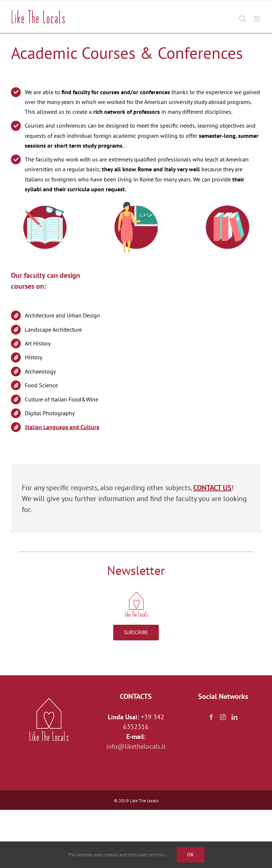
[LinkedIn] (234, 717)
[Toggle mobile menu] (257, 15)
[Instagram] (223, 717)
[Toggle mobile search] (242, 15)
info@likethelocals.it (136, 746)
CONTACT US (212, 487)
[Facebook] (211, 717)
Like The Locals (144, 800)
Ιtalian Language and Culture (62, 427)
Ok (190, 854)
